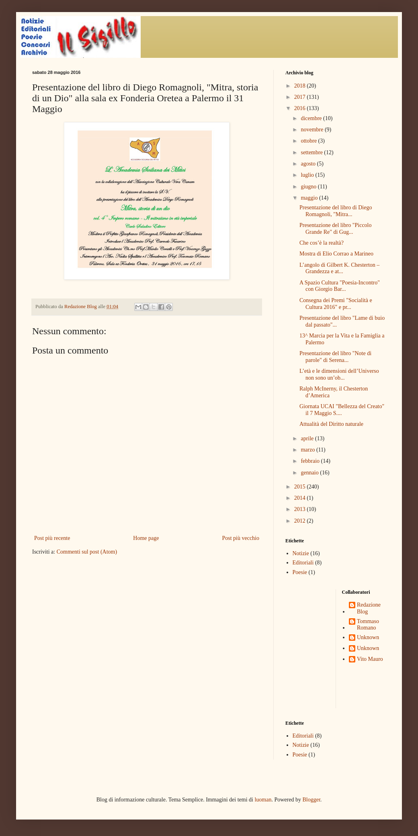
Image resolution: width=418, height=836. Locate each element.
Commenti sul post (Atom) (87, 552)
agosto (309, 164)
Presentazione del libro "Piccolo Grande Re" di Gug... (335, 228)
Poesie (300, 572)
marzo (308, 450)
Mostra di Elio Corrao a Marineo (336, 254)
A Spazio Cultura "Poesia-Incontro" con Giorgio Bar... (339, 286)
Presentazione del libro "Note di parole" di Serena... (335, 356)
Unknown (368, 637)
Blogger (311, 800)
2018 (300, 86)
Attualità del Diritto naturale (331, 424)
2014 (300, 498)
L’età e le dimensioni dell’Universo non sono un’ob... (339, 374)
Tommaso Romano (368, 624)
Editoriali (303, 563)
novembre (312, 130)
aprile (308, 438)
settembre (312, 152)
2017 (300, 97)
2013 (300, 509)
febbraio (311, 461)
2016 (300, 108)
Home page (146, 538)
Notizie (301, 553)
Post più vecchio (240, 538)
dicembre (312, 118)
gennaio (310, 473)
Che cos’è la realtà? (321, 243)
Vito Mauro (370, 659)
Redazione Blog (369, 608)
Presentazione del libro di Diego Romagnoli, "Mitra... (335, 210)
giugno (309, 187)
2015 (300, 487)
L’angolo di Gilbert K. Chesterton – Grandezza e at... (339, 268)
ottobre (309, 141)
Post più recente (52, 538)
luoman (262, 800)
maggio (310, 198)
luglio (308, 175)
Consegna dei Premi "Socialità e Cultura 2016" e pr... (335, 303)
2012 (300, 521)
